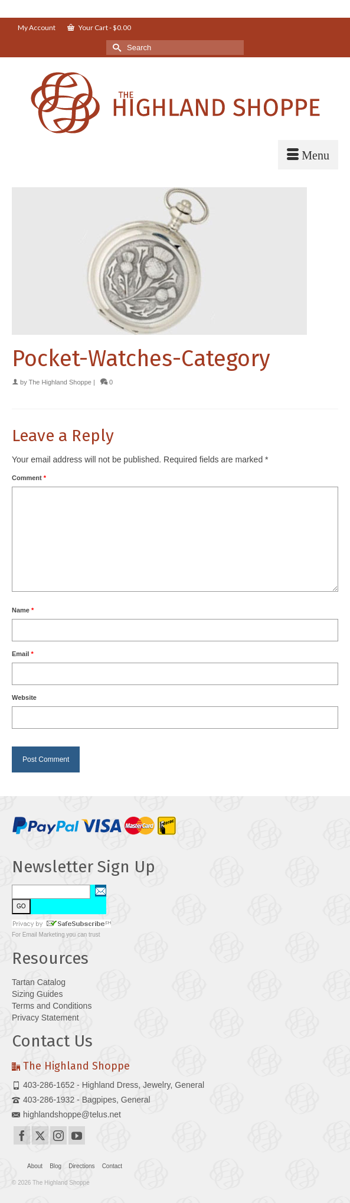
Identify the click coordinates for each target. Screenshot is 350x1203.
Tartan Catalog (39, 982)
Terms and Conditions (51, 1005)
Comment (29, 477)
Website (24, 697)
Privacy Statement (45, 1017)
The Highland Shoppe (60, 382)
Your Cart (99, 27)
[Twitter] (40, 1135)
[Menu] (308, 154)
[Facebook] (22, 1135)
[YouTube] (76, 1135)
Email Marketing (43, 934)
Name (23, 610)
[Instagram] (58, 1135)
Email (23, 653)
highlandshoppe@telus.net (66, 1114)
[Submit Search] (115, 47)
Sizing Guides (37, 994)
